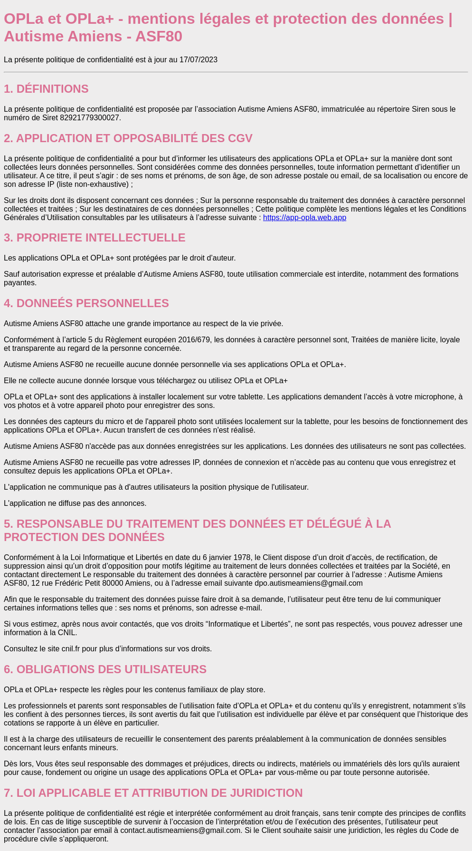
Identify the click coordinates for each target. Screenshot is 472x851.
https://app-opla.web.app (304, 217)
